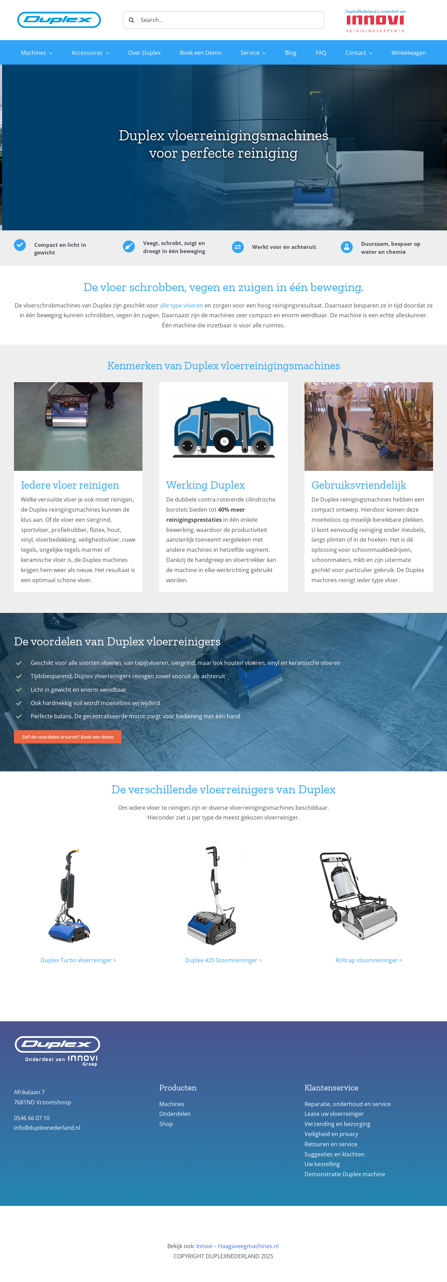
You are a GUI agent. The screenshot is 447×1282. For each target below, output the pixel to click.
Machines (171, 1104)
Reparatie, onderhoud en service (348, 1104)
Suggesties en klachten (335, 1154)
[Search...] (223, 20)
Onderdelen (175, 1114)
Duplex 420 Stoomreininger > (223, 960)
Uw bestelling (322, 1164)
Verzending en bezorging (338, 1124)
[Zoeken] (131, 20)
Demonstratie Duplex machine (345, 1174)
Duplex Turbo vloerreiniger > (78, 960)
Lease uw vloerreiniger (334, 1114)
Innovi (204, 1246)
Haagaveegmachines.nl (248, 1246)
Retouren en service (331, 1144)
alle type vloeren (181, 305)
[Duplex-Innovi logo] (376, 10)
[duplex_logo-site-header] (59, 10)
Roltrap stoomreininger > (369, 960)
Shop (166, 1124)
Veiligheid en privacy (331, 1134)
